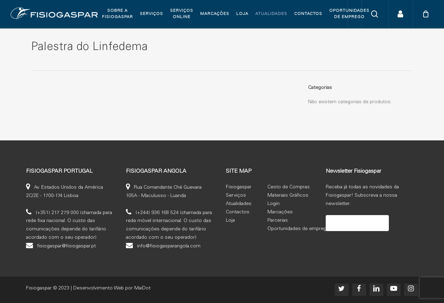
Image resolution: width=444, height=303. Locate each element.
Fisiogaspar (238, 187)
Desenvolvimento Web (98, 288)
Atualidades (238, 204)
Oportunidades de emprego (298, 229)
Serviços (236, 195)
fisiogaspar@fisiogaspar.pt (66, 246)
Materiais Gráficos (287, 195)
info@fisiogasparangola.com (168, 246)
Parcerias (277, 220)
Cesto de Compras (288, 187)
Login (273, 204)
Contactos (237, 212)
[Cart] (425, 14)
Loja (230, 220)
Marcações (280, 212)
